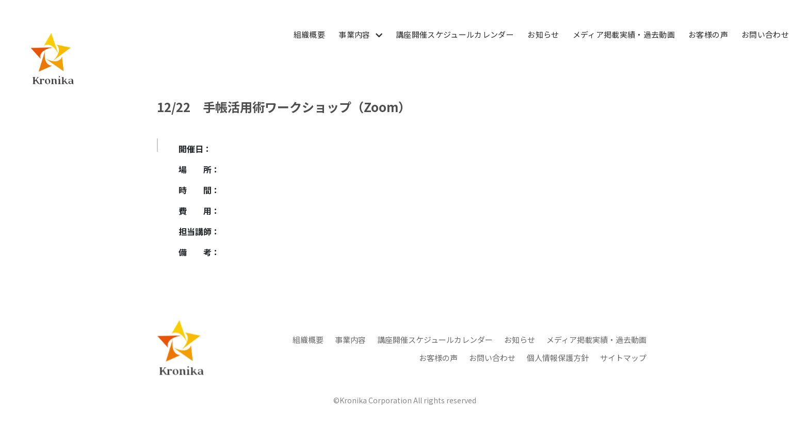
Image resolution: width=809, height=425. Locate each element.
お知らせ (543, 34)
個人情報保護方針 (558, 357)
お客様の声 (708, 34)
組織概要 (309, 34)
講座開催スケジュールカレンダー (455, 34)
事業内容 (354, 34)
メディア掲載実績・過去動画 (624, 34)
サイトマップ (623, 357)
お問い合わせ (765, 34)
